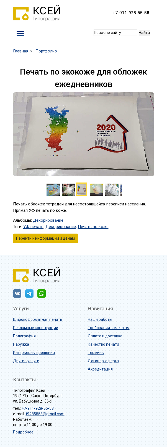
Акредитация (100, 369)
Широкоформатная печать (37, 319)
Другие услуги (26, 361)
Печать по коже (93, 226)
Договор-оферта (103, 361)
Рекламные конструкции (35, 328)
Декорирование (48, 220)
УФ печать (33, 226)
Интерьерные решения (34, 352)
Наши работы (100, 319)
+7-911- (131, 12)
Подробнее (23, 432)
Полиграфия (24, 336)
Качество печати (103, 344)
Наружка (21, 344)
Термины (96, 352)
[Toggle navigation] (20, 33)
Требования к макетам (109, 328)
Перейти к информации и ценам (45, 238)
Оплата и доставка (105, 336)
